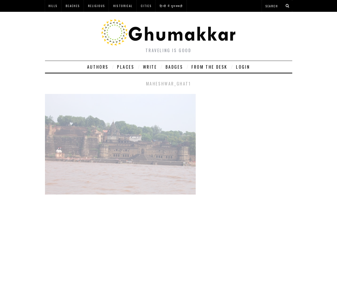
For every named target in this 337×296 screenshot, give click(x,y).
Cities (146, 6)
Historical (123, 6)
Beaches (73, 6)
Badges (174, 67)
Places (125, 67)
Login (243, 67)
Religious (96, 6)
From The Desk (209, 67)
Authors (98, 67)
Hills (53, 6)
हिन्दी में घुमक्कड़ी (171, 6)
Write (150, 67)
